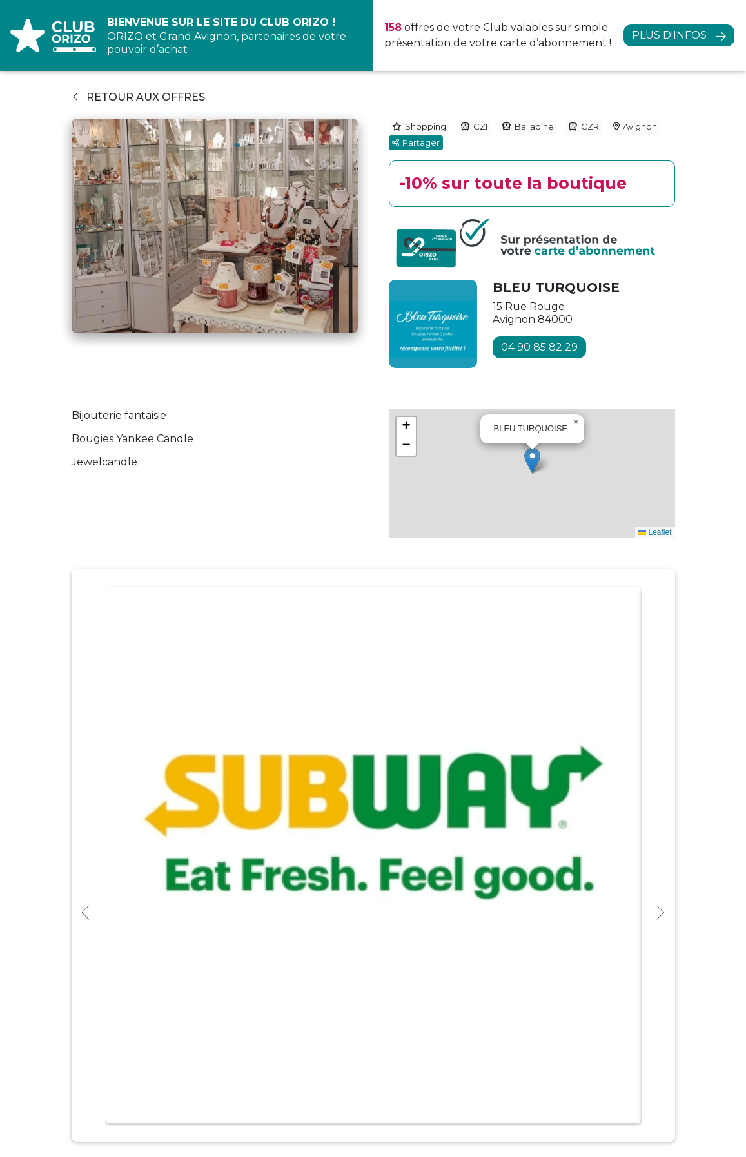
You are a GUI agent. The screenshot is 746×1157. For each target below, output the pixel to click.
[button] (532, 460)
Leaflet (654, 532)
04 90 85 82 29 (539, 347)
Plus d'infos (669, 35)
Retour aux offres (138, 97)
